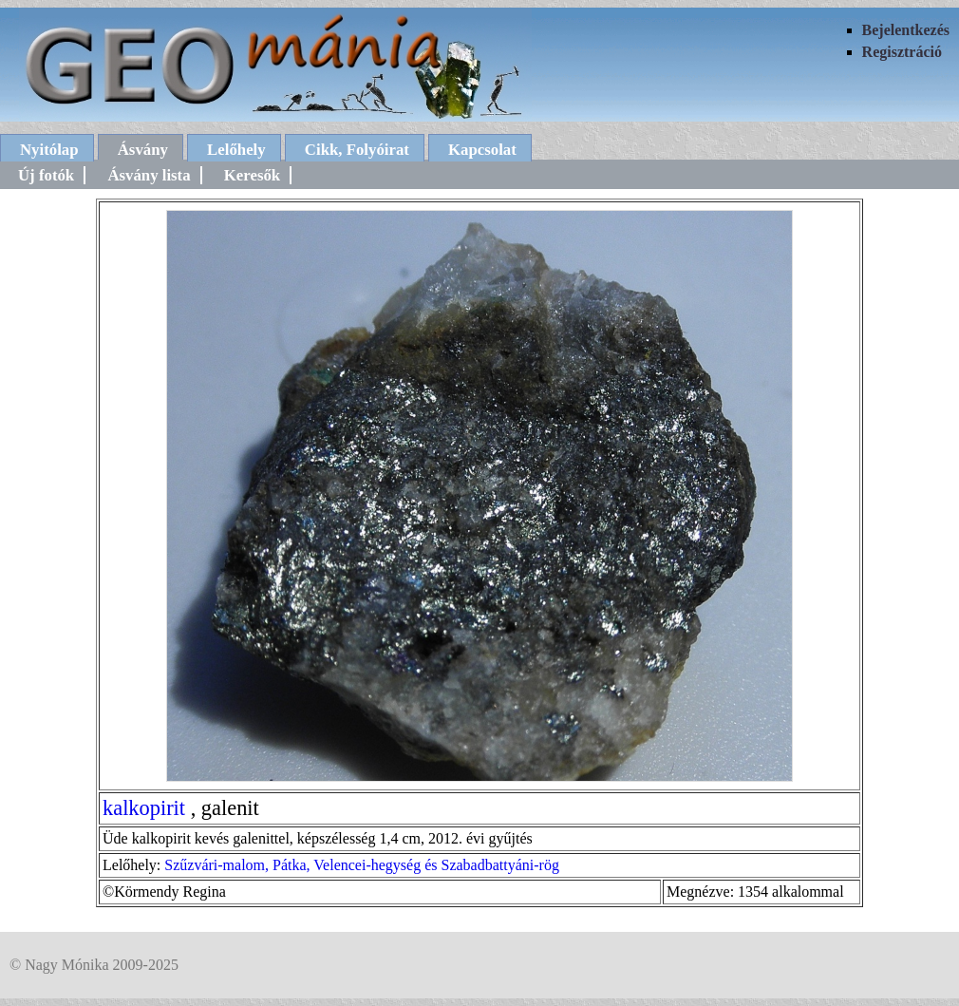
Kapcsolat (482, 150)
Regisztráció (902, 52)
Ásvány (143, 150)
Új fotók (46, 175)
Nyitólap (49, 150)
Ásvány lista (148, 175)
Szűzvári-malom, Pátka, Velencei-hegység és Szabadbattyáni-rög (361, 865)
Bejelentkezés (906, 30)
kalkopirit (144, 808)
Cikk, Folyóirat (357, 150)
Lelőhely (236, 150)
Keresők (252, 175)
